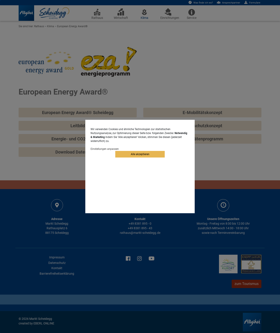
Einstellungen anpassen (105, 148)
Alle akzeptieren (140, 154)
